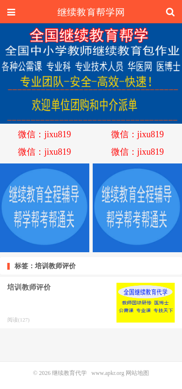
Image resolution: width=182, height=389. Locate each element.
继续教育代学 (91, 12)
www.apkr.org (107, 373)
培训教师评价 (29, 287)
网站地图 (137, 373)
